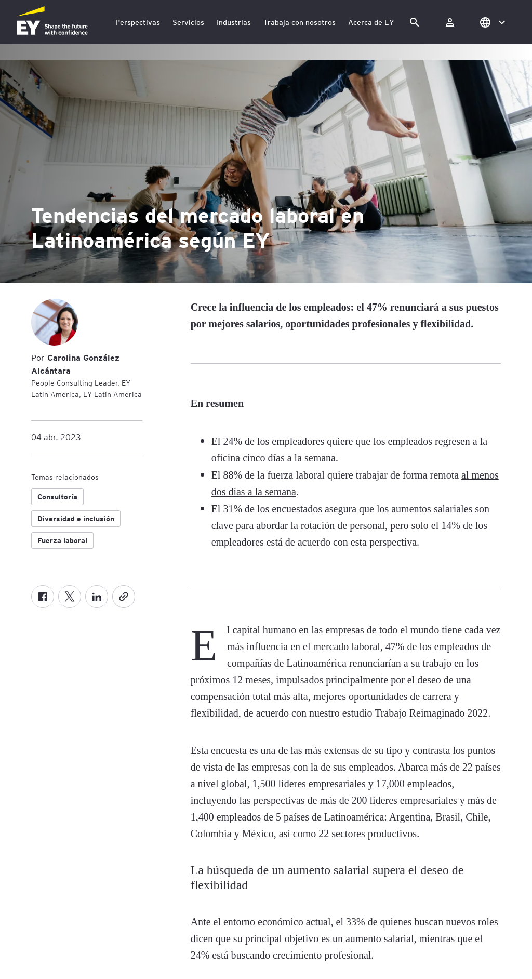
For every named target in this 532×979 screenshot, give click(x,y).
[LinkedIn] (96, 596)
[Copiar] (124, 596)
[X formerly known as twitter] (69, 596)
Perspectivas (137, 22)
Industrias (234, 22)
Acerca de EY (371, 22)
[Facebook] (42, 596)
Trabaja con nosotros (299, 22)
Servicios (188, 22)
